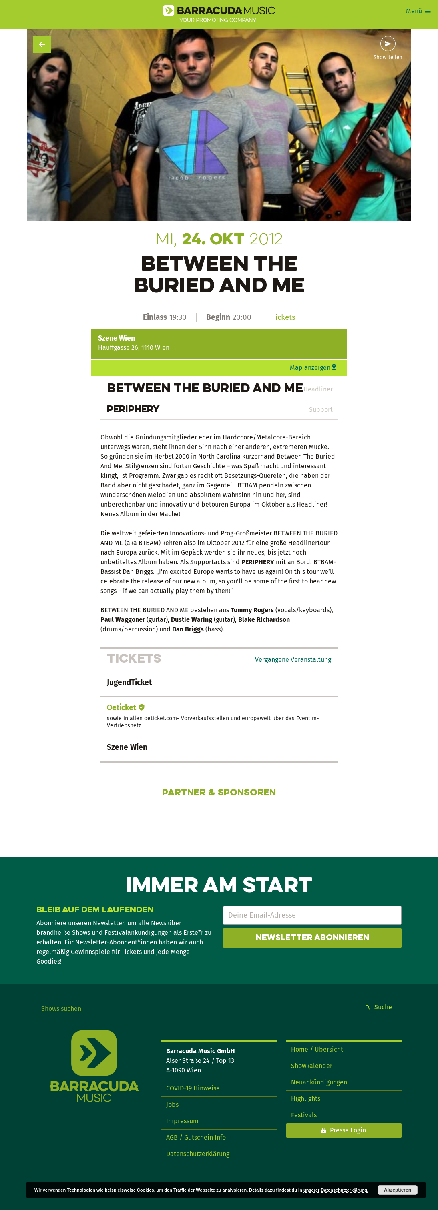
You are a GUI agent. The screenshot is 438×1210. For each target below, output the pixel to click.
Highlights (305, 1098)
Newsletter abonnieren (312, 938)
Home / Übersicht (317, 1049)
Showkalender (311, 1066)
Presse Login (348, 1130)
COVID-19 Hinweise (193, 1088)
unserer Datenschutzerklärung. (335, 1190)
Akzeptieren (397, 1190)
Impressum (182, 1121)
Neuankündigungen (319, 1082)
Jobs (172, 1104)
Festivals (304, 1115)
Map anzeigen (310, 367)
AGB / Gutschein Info (196, 1137)
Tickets (283, 317)
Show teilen (388, 57)
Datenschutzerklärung (197, 1154)
